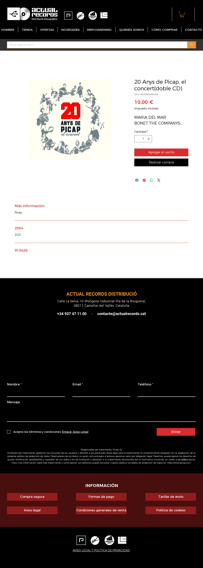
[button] (182, 14)
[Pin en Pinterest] (144, 180)
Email (77, 384)
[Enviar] (176, 432)
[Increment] (149, 138)
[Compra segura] (32, 497)
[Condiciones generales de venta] (101, 510)
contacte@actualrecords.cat (121, 313)
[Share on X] (158, 180)
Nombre (13, 384)
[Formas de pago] (101, 497)
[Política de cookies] (170, 510)
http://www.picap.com (179, 462)
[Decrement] (137, 138)
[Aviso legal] (32, 510)
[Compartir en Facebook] (136, 180)
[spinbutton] (143, 138)
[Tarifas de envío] (170, 497)
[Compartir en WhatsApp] (151, 180)
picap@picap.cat (186, 459)
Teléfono (144, 384)
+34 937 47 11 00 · (74, 313)
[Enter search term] (94, 45)
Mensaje (13, 402)
